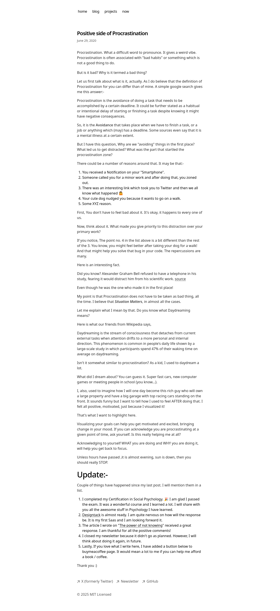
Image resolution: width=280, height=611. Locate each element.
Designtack (91, 514)
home (82, 11)
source (180, 278)
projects (111, 11)
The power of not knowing (141, 525)
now (125, 11)
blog (95, 11)
